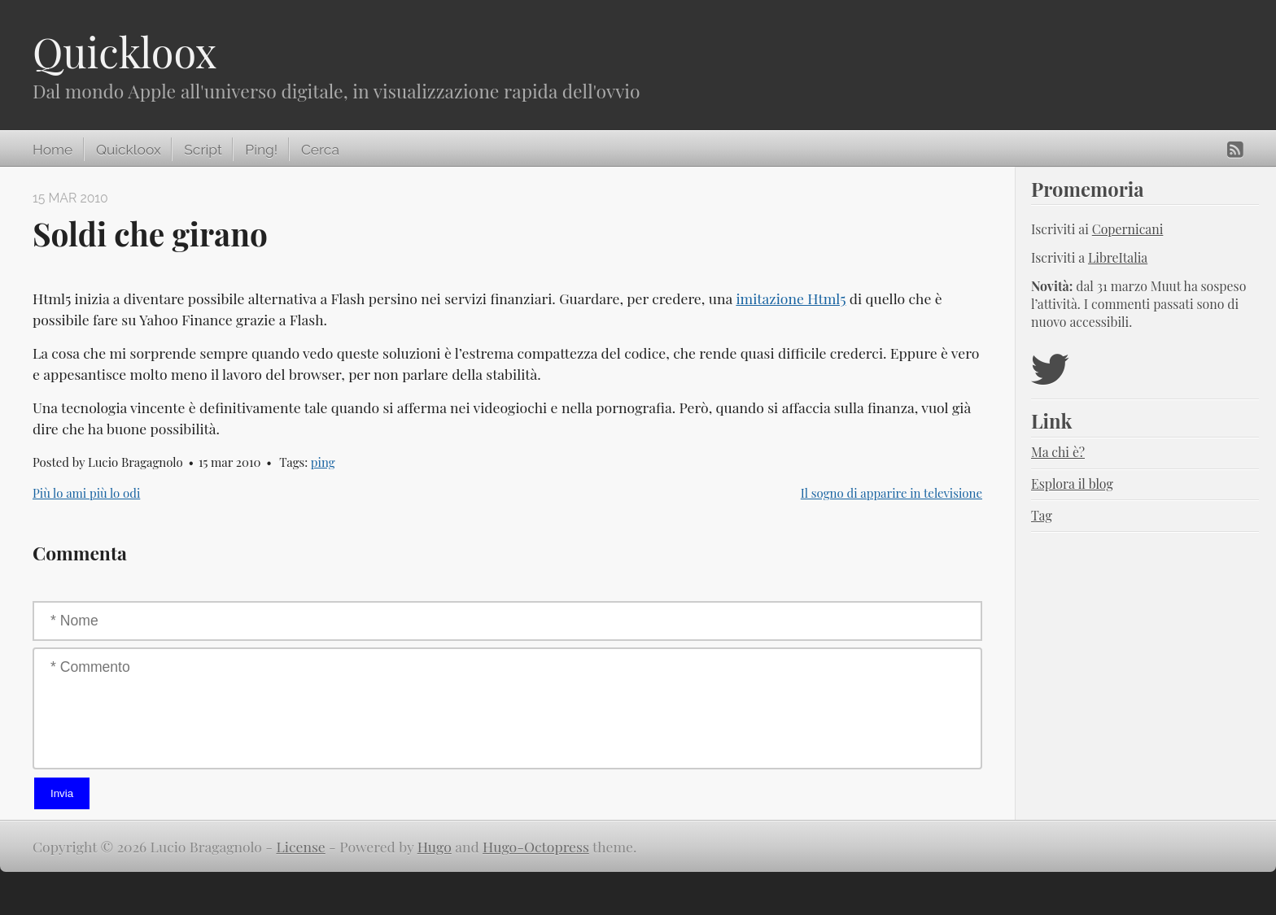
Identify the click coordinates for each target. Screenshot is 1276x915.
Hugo (434, 846)
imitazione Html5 (791, 298)
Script (202, 150)
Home (52, 150)
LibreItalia (1117, 257)
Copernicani (1128, 228)
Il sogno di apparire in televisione (891, 493)
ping (323, 462)
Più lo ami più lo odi (86, 493)
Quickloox (124, 51)
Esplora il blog (1072, 483)
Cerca (320, 150)
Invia (61, 793)
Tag (1041, 515)
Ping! (261, 150)
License (301, 846)
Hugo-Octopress (536, 846)
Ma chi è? (1058, 451)
